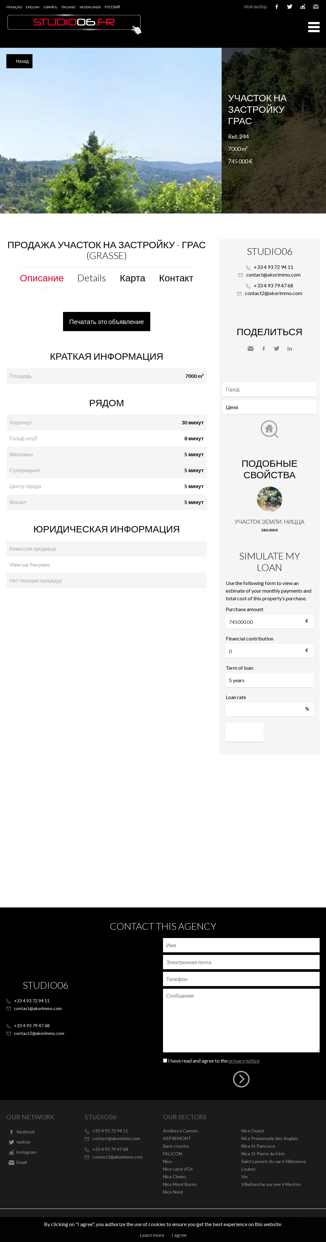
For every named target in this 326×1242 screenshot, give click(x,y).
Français (14, 7)
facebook (277, 7)
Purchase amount (244, 609)
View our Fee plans (30, 564)
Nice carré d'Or (178, 1169)
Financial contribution (249, 638)
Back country (176, 1146)
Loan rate (236, 697)
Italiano (68, 7)
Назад (22, 61)
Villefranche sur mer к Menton (271, 1184)
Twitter (277, 348)
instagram (303, 7)
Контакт (176, 277)
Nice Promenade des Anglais (269, 1138)
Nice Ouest (252, 1130)
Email (316, 7)
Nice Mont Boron (180, 1184)
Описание (42, 277)
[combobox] (269, 389)
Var (244, 1176)
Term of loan (239, 668)
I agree (179, 1235)
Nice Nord (173, 1192)
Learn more (152, 1235)
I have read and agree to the (213, 1061)
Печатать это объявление (106, 321)
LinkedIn (290, 348)
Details (91, 277)
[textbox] (271, 389)
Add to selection (322, 55)
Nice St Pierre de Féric (263, 1153)
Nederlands (90, 7)
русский (112, 7)
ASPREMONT (177, 1138)
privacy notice (244, 1061)
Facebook (264, 348)
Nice (167, 1161)
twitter (290, 7)
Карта (132, 277)
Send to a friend (250, 348)
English (32, 7)
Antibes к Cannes (180, 1130)
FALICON (172, 1153)
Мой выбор (255, 6)
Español (50, 7)
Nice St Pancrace (258, 1146)
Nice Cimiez (174, 1176)
